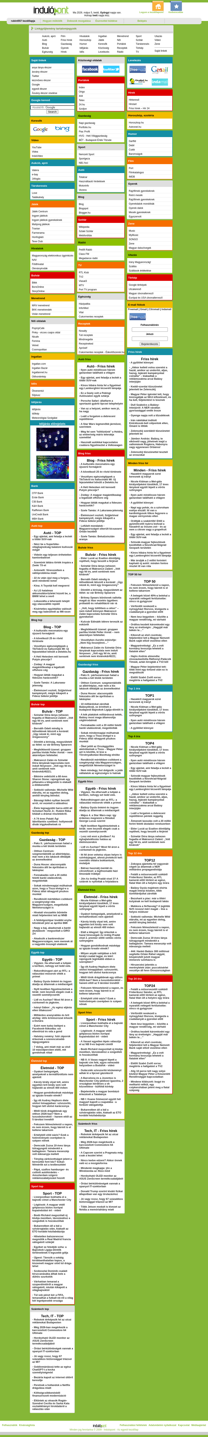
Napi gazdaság (87, 123)
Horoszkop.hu (136, 122)
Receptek (122, 48)
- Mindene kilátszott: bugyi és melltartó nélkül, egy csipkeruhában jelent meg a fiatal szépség (149, 1086)
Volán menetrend (41, 314)
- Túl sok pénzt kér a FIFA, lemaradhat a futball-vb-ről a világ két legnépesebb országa (52, 1298)
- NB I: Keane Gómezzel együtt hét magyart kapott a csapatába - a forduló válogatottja (100, 1102)
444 (81, 96)
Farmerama (38, 232)
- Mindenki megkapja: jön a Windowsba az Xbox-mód (95, 1169)
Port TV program (88, 289)
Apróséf (83, 348)
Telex (81, 100)
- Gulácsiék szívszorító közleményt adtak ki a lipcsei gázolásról (100, 1072)
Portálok (121, 44)
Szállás (133, 266)
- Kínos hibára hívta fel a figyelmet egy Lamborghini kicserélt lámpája (100, 387)
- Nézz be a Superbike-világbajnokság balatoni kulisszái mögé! (52, 547)
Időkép (35, 413)
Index (82, 87)
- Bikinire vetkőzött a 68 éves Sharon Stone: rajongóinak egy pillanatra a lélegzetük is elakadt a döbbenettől (51, 780)
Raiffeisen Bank (40, 510)
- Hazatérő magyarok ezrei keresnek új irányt (145, 475)
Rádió (120, 51)
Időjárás (84, 48)
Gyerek (65, 48)
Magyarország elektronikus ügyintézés (52, 255)
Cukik (132, 149)
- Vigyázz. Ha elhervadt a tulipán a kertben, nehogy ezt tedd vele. (51, 964)
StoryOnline (38, 291)
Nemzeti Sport (86, 154)
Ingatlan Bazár (40, 368)
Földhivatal (38, 264)
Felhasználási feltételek (133, 1425)
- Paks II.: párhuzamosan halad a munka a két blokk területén (52, 845)
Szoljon (83, 108)
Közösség (103, 48)
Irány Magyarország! (140, 262)
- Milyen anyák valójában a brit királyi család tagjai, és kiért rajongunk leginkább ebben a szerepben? (97, 957)
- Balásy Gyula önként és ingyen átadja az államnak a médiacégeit (52, 983)
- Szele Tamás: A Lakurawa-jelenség (101, 510)
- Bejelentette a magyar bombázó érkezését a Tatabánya (99, 1093)
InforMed (83, 308)
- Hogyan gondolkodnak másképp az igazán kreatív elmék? (52, 1094)
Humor (83, 44)
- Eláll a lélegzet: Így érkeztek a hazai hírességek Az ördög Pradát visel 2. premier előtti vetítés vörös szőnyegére (100, 936)
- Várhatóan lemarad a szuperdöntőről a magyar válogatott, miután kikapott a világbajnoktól (49, 1286)
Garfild (132, 141)
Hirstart (133, 104)
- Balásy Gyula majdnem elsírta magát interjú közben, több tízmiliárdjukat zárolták (148, 890)
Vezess (83, 190)
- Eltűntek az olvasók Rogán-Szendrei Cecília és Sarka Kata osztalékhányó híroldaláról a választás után (50, 1405)
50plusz (36, 395)
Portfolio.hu (85, 127)
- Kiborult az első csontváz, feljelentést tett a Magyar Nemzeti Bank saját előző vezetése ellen (149, 638)
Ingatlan (102, 36)
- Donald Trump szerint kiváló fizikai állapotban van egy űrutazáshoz (101, 1193)
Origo (82, 91)
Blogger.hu (84, 212)
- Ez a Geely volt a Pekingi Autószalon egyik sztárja (95, 394)
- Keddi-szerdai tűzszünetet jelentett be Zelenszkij (145, 388)
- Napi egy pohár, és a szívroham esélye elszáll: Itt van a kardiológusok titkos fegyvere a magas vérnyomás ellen (149, 512)
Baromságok (135, 154)
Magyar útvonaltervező (141, 293)
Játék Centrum (40, 211)
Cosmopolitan (39, 349)
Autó (44, 40)
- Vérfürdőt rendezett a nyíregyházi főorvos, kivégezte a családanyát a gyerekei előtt (148, 609)
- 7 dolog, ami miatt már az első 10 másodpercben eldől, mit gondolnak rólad (51, 1050)
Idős (82, 51)
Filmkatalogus (136, 172)
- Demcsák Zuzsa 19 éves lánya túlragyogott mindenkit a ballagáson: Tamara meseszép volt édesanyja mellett (51, 1150)
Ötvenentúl (38, 390)
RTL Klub (84, 272)
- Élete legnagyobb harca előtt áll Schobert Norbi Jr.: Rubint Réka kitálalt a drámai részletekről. (52, 811)
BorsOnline (38, 287)
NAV (34, 259)
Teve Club (37, 241)
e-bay (35, 174)
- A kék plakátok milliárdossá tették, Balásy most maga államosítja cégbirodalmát (100, 717)
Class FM (84, 254)
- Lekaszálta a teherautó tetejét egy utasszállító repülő (50, 602)
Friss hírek (66, 40)
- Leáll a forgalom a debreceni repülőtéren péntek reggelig (147, 815)
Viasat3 (83, 281)
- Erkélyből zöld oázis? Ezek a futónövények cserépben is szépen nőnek (50, 1138)
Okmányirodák (40, 268)
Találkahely (38, 197)
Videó (158, 40)
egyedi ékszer (39, 88)
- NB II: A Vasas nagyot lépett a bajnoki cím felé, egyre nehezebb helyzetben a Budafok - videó (99, 1062)
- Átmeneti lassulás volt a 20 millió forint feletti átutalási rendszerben (150, 822)
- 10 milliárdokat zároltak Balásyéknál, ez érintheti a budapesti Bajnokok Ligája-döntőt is (101, 707)
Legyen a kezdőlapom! (151, 12)
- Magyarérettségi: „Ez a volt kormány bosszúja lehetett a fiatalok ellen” (146, 648)
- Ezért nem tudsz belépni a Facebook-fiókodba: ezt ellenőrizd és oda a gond (48, 1028)
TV (137, 51)
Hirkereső (134, 99)
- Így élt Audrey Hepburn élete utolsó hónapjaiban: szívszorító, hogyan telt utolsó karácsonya (51, 1103)
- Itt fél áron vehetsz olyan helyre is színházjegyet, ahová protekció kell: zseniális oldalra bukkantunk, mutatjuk (101, 859)
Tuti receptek (86, 335)
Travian (36, 228)
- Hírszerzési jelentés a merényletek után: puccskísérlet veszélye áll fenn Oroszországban (149, 967)
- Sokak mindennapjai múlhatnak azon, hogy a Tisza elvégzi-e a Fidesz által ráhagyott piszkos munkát (52, 890)
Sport (139, 36)
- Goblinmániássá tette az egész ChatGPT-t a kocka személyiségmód (51, 1369)
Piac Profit (84, 131)
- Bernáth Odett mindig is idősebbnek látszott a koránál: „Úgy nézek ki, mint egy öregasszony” (50, 732)
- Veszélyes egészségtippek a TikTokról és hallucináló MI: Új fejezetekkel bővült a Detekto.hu (51, 649)
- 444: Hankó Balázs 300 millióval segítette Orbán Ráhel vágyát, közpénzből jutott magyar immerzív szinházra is (149, 955)
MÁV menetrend (41, 305)
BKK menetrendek (42, 309)
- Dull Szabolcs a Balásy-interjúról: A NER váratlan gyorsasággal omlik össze (145, 407)
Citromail (154, 309)
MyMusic (133, 235)
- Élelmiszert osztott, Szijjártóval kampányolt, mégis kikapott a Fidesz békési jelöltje (51, 693)
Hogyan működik (52, 21)
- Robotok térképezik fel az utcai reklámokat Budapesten (51, 1321)
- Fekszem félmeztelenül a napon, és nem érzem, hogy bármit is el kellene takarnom (52, 1127)
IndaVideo (37, 156)
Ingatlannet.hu (39, 372)
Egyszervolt (135, 216)
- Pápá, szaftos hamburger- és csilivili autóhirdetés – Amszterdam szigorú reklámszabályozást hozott (50, 1174)
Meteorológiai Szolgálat (44, 417)
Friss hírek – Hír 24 (139, 108)
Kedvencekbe (175, 12)
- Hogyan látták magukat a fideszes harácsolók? (48, 676)
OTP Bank (37, 493)
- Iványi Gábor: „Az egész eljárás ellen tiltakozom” (52, 1009)
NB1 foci (83, 162)
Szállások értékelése (140, 270)
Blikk (34, 282)
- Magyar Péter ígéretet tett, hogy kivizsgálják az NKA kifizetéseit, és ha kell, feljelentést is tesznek (150, 397)
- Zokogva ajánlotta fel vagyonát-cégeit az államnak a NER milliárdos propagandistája (149, 866)
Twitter (35, 76)
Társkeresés (142, 44)
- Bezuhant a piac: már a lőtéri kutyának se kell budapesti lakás (149, 900)
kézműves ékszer (41, 80)
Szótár (139, 40)
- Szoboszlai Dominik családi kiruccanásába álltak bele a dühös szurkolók (49, 1274)
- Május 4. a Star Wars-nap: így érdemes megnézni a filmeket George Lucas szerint (97, 818)
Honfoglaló (37, 237)
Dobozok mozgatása (79, 21)
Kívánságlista (27, 1425)
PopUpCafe (38, 328)
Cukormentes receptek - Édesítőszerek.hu (101, 352)
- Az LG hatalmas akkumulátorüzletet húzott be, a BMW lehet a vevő (51, 593)
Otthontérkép (39, 376)
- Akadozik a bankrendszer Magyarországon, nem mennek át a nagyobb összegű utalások (52, 941)
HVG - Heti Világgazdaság (93, 135)
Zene (157, 44)
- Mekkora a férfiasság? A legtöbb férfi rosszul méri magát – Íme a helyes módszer (149, 909)
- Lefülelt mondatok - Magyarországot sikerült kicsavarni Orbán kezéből (100, 528)
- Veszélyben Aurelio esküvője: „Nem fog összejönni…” (98, 641)
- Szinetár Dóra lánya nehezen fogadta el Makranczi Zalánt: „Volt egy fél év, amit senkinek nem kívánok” (52, 719)
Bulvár (45, 48)
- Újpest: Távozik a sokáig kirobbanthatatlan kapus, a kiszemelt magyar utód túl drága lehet (51, 1262)
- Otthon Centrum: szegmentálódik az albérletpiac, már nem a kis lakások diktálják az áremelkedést (51, 855)
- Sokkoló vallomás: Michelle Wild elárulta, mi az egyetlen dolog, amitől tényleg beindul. (52, 792)
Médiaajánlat (198, 1425)
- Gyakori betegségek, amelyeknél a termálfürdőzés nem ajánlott (52, 1074)
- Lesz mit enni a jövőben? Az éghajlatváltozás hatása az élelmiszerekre (97, 839)
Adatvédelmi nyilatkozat (162, 1425)
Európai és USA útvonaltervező (145, 297)
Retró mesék (136, 195)
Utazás (158, 36)
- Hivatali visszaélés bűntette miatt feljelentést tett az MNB (49, 914)
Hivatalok (85, 36)
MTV (81, 285)
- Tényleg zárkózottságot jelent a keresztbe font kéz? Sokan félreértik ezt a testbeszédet (52, 1162)
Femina (36, 341)
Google (36, 84)
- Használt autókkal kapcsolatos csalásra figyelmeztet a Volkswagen (100, 444)
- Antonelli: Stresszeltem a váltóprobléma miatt (48, 572)
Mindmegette (86, 339)
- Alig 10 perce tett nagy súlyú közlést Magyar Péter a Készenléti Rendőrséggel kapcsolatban (149, 1074)
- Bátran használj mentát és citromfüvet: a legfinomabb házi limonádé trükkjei (98, 871)
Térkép (139, 48)
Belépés (142, 21)
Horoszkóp (85, 40)
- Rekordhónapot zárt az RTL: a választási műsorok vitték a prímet (51, 973)
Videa (35, 151)
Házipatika (84, 303)
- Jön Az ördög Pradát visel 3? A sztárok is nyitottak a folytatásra (98, 880)
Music (132, 230)
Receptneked (86, 343)
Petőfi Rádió (85, 249)
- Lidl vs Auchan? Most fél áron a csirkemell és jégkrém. (52, 1001)
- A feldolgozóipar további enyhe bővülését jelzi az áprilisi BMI (52, 922)
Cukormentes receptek (91, 316)
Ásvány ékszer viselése (44, 93)
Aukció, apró (49, 36)
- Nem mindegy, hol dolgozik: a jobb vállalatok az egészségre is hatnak (101, 772)
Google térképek (138, 284)
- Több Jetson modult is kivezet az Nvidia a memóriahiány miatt (100, 1208)
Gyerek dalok (136, 208)
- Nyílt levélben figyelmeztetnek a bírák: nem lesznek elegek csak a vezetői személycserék (52, 992)
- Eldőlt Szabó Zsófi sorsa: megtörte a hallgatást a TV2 (145, 679)
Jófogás (36, 178)
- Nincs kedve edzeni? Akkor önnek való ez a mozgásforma (100, 1162)
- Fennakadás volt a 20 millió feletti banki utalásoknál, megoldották (49, 878)
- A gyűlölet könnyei (141, 362)
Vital (81, 312)
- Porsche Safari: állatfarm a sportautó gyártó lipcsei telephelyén (101, 402)
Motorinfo (84, 185)
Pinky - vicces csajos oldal (46, 332)
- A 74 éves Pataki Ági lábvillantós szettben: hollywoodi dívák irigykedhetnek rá (52, 821)
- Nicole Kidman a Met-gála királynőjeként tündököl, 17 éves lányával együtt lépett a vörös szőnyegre (99, 904)
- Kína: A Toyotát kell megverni (50, 585)
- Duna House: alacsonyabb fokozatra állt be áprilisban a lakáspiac (49, 867)
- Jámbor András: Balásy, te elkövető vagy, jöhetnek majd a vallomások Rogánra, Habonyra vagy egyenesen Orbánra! (148, 443)
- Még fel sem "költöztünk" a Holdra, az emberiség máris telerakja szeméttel (101, 434)
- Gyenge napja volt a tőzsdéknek (149, 415)
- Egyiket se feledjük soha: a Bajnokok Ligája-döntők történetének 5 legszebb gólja (50, 1250)
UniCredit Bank (40, 514)
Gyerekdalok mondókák (141, 203)
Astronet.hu (135, 126)
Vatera (35, 170)
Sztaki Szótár (86, 231)
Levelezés (103, 51)
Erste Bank (38, 497)
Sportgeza (84, 158)
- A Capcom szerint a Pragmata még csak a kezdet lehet (101, 1154)
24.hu (82, 104)
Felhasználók (9, 1425)
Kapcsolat (184, 1425)
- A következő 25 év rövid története (100, 471)
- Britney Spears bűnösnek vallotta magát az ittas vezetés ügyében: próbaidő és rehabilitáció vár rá (100, 600)
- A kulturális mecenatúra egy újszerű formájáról (50, 632)
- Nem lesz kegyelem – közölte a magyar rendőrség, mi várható (148, 618)
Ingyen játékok (40, 215)
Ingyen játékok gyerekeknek (47, 220)
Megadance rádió (88, 258)
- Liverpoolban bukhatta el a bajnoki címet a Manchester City (51, 1198)
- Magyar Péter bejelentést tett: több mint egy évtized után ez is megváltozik (148, 669)
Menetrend (123, 36)
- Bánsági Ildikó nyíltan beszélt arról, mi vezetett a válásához (50, 802)
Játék (101, 40)
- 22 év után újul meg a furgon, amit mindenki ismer (50, 579)
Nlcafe (35, 336)
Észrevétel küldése (106, 21)
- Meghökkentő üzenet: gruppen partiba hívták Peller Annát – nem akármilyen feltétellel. (52, 752)
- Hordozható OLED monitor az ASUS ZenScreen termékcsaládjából (50, 1341)
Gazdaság (66, 44)
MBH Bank (37, 518)
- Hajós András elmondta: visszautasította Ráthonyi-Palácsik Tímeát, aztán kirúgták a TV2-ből (150, 659)
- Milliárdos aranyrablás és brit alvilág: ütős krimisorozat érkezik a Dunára (52, 1018)
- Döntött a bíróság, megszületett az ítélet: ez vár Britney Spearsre (52, 743)
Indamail (166, 309)
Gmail (143, 309)
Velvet (35, 345)
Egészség (47, 51)
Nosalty (83, 330)
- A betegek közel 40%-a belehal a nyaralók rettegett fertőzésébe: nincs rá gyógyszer (149, 598)
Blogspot (83, 208)
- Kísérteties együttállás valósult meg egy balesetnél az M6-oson (51, 610)
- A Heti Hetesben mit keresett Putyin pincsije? (50, 658)
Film (63, 36)
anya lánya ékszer (42, 67)
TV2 (81, 276)
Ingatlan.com (39, 363)
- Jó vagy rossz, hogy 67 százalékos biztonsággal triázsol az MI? (52, 1359)
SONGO (133, 239)
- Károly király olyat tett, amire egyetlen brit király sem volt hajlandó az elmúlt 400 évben (50, 1085)
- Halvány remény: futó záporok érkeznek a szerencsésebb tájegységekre (51, 1039)
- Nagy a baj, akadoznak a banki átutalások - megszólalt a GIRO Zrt (51, 931)
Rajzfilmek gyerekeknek (142, 191)
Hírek (64, 51)
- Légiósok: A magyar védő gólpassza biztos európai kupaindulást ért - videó (48, 1207)
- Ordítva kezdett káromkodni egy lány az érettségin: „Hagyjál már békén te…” (149, 627)
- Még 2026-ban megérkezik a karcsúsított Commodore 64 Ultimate (50, 1330)
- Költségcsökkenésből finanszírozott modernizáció (49, 1394)
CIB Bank (37, 501)
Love (34, 193)
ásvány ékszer (40, 71)
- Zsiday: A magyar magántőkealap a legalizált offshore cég (48, 667)
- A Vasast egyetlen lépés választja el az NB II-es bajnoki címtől (100, 1043)
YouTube (36, 147)
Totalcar (83, 177)
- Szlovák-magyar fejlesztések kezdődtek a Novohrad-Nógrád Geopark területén (147, 545)
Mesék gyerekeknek (140, 212)
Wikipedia (84, 227)
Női (119, 40)
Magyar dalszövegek (140, 247)
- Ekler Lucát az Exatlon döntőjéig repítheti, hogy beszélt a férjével (99, 560)
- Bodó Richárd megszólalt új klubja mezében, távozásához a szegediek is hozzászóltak (51, 1218)
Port (131, 168)
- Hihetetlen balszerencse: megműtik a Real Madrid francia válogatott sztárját (51, 1239)
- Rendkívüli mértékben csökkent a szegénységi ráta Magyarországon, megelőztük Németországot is (52, 903)
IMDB (132, 176)
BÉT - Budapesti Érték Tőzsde (95, 140)
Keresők (102, 44)
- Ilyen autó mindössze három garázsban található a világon (97, 371)
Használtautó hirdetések (92, 181)
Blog (44, 44)
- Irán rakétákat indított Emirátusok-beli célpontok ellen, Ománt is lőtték (148, 423)
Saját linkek (161, 50)
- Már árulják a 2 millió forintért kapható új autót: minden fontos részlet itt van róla (148, 563)
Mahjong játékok (41, 224)
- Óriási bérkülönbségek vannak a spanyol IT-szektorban (52, 1350)
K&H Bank (37, 506)
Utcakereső (135, 289)
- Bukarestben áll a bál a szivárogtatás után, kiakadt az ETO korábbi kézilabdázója (50, 1228)
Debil (131, 145)
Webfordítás (85, 235)
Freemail (133, 309)
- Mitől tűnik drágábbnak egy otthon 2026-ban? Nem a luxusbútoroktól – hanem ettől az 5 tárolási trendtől (52, 1115)
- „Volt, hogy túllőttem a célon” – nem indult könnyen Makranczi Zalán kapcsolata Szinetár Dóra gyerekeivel (99, 612)
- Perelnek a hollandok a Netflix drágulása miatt (51, 1386)
